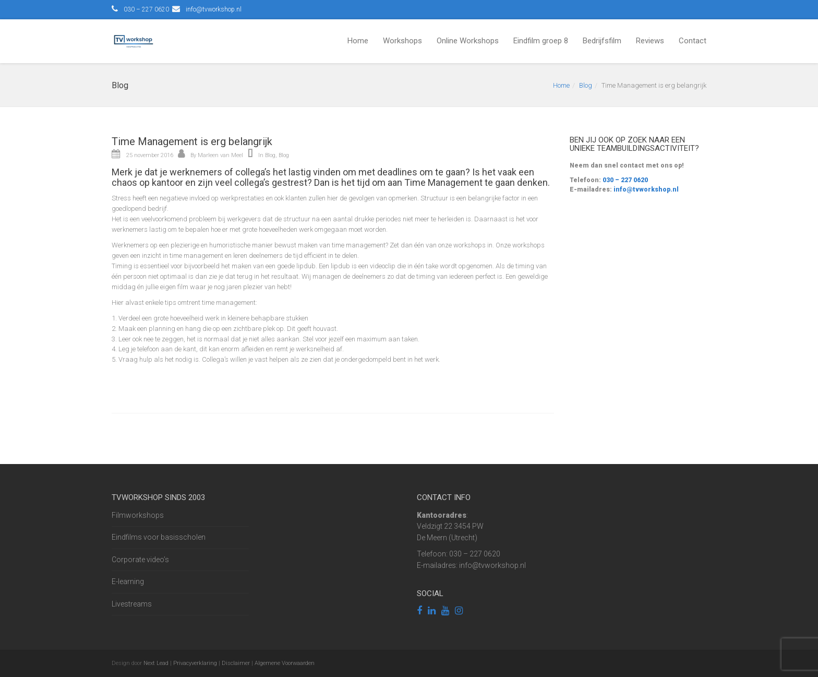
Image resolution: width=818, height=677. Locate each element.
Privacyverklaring (195, 663)
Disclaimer (236, 663)
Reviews (650, 40)
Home (357, 40)
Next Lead (156, 663)
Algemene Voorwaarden (285, 663)
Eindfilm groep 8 (540, 40)
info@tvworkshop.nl (214, 9)
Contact (692, 40)
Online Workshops (468, 40)
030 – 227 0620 (624, 180)
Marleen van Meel (220, 155)
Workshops (402, 40)
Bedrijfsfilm (602, 40)
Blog (585, 85)
